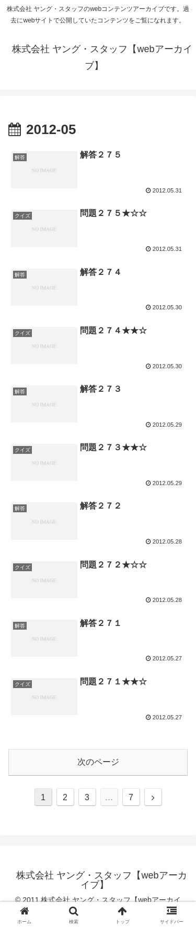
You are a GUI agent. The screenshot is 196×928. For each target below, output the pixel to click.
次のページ (98, 761)
